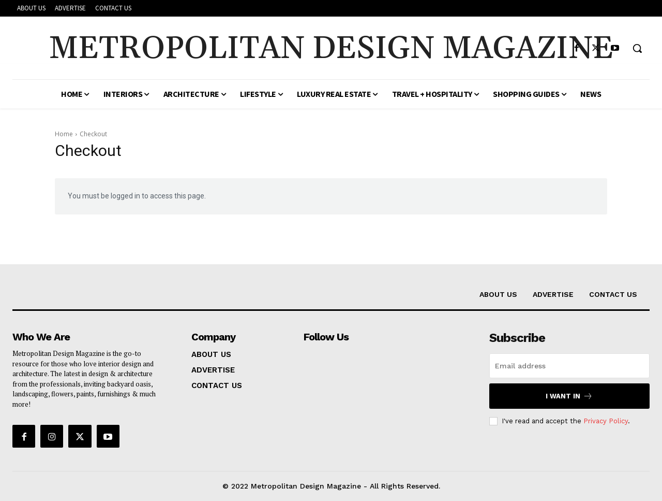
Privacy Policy (605, 421)
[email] (569, 365)
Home (64, 134)
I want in (569, 396)
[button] (637, 48)
